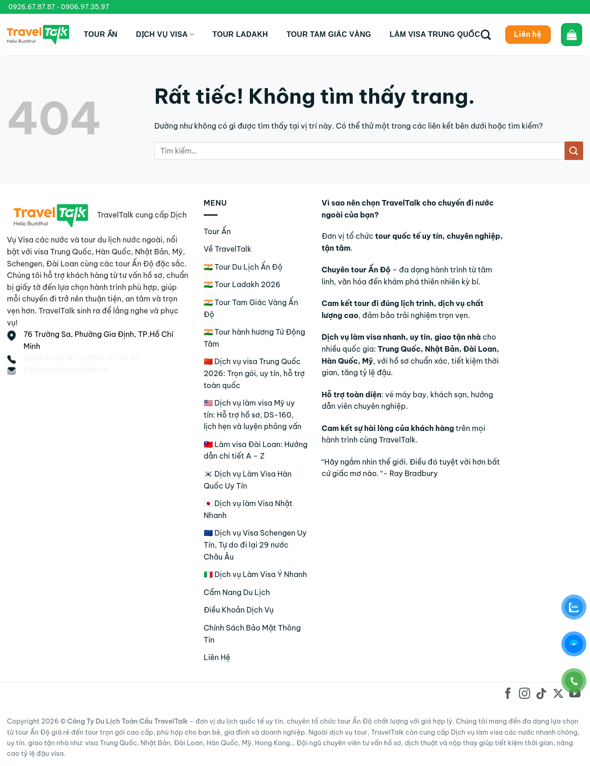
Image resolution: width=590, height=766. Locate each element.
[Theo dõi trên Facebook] (507, 694)
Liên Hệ (217, 657)
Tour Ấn (101, 34)
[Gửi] (574, 150)
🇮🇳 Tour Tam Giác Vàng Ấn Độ (251, 308)
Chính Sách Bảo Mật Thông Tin (252, 633)
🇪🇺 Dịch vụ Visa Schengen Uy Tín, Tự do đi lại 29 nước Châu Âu (255, 544)
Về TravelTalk (228, 248)
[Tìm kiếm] (486, 34)
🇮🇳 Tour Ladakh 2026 (242, 284)
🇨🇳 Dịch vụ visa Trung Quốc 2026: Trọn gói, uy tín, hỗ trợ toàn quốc (254, 373)
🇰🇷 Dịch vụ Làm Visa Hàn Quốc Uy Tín (248, 479)
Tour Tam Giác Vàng (328, 34)
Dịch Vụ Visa (165, 34)
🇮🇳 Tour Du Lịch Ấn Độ (243, 266)
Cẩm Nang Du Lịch (237, 592)
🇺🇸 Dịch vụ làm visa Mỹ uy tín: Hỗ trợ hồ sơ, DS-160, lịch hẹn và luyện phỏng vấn (253, 414)
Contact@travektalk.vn (66, 369)
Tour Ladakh (240, 34)
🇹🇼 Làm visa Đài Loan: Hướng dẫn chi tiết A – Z (256, 450)
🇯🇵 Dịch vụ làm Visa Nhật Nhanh (248, 509)
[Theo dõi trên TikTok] (541, 694)
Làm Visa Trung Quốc (434, 34)
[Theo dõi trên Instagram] (524, 694)
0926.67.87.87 (31, 7)
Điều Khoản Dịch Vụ (239, 609)
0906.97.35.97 (85, 7)
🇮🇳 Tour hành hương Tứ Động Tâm (255, 337)
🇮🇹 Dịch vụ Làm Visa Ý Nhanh (255, 574)
